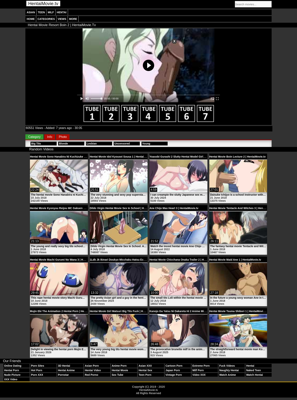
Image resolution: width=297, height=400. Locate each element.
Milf (51, 12)
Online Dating (12, 365)
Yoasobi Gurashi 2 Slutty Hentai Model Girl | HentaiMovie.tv (186, 156)
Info (49, 136)
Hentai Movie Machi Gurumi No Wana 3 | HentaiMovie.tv (65, 259)
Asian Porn (92, 365)
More (73, 18)
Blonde (63, 143)
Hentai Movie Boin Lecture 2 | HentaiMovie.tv (237, 156)
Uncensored (122, 143)
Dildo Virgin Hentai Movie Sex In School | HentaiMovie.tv (125, 208)
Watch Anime (227, 374)
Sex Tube (117, 374)
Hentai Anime (66, 370)
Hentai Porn (11, 370)
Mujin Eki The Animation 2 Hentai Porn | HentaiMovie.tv (64, 311)
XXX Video (10, 379)
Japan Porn (173, 370)
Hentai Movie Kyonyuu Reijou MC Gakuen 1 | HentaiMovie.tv (68, 208)
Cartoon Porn (174, 365)
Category (34, 136)
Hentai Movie (120, 370)
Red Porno (91, 374)
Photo (63, 136)
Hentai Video (93, 370)
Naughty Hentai (229, 370)
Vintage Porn (174, 374)
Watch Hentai (254, 374)
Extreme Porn (201, 365)
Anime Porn (119, 365)
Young (146, 143)
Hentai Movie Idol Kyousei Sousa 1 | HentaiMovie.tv (122, 156)
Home (31, 18)
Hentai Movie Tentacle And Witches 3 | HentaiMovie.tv (243, 208)
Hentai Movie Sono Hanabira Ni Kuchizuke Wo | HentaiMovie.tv (69, 156)
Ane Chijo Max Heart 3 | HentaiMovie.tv (173, 208)
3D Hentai (64, 365)
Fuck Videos (227, 365)
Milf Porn (198, 370)
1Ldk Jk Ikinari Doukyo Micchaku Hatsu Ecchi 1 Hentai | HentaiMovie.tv (134, 259)
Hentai (61, 12)
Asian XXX (145, 365)
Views (62, 18)
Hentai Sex (145, 370)
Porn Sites (37, 365)
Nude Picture (12, 374)
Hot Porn (36, 370)
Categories (46, 18)
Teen (41, 12)
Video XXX (199, 374)
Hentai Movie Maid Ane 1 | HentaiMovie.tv (235, 259)
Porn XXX (37, 374)
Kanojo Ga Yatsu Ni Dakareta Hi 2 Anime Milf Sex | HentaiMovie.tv (190, 311)
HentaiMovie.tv (43, 3)
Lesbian (92, 143)
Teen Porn (145, 374)
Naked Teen (253, 370)
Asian (31, 12)
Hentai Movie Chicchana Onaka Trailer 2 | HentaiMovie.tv (185, 259)
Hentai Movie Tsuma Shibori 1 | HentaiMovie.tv (238, 311)
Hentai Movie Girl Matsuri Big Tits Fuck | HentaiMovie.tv (125, 311)
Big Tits (36, 143)
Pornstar (63, 374)
